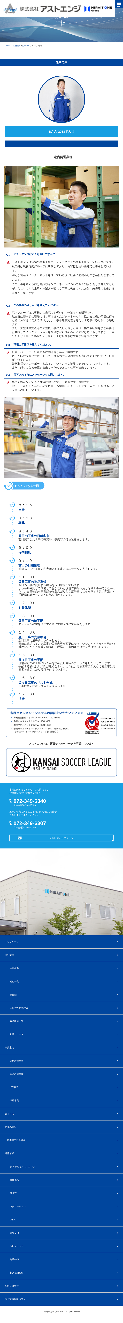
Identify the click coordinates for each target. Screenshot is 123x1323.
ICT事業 (14, 1087)
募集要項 (14, 1233)
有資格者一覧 (16, 1021)
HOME (7, 46)
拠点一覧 (14, 981)
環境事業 (14, 1100)
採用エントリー (18, 1246)
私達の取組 (10, 1127)
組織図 (13, 994)
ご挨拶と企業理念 (19, 1007)
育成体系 (14, 1180)
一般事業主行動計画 (15, 1140)
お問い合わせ (12, 1285)
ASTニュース (16, 1034)
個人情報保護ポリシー (16, 1299)
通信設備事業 (16, 1060)
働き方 (13, 1193)
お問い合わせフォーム (61, 838)
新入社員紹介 (16, 1272)
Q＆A (12, 1219)
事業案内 (9, 1047)
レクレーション (18, 1206)
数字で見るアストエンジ (22, 1166)
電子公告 (9, 1113)
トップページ (12, 941)
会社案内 (9, 955)
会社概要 (14, 968)
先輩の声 (26, 46)
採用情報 (16, 46)
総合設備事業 (16, 1074)
